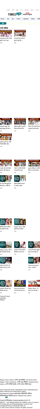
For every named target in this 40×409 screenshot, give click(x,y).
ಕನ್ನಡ (17, 10)
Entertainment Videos (7, 393)
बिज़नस (32, 19)
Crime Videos (13, 391)
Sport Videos (21, 391)
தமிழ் (21, 10)
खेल (13, 19)
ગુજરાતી (37, 10)
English (8, 10)
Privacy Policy (11, 406)
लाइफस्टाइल (25, 19)
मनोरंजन (18, 19)
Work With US (20, 406)
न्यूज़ (8, 19)
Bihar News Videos (25, 390)
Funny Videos (26, 395)
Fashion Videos (17, 395)
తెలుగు (32, 10)
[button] (6, 42)
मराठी (13, 10)
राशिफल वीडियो (8, 395)
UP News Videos (13, 390)
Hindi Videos (4, 390)
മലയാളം (27, 10)
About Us (22, 404)
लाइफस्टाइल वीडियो (19, 393)
